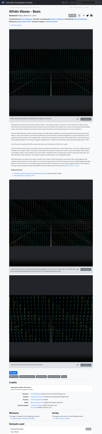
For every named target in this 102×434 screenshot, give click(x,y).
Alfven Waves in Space (62, 418)
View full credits (15, 25)
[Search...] (85, 2)
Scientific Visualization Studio (19, 2)
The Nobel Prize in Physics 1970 (24, 176)
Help (73, 2)
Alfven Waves (14, 376)
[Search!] (99, 2)
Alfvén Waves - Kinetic (72, 165)
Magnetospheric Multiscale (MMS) (23, 418)
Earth (13, 373)
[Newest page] (92, 7)
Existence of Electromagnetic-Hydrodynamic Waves (30, 173)
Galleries (65, 2)
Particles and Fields (54, 376)
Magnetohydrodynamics (27, 376)
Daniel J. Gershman (57, 19)
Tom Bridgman (27, 19)
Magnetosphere (41, 376)
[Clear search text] (95, 2)
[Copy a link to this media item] (77, 119)
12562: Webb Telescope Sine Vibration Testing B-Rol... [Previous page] (26, 8)
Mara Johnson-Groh (24, 22)
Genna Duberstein (80, 19)
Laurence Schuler (51, 22)
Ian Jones (34, 407)
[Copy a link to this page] (83, 15)
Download (85, 119)
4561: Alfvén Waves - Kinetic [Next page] (79, 8)
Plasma (64, 376)
